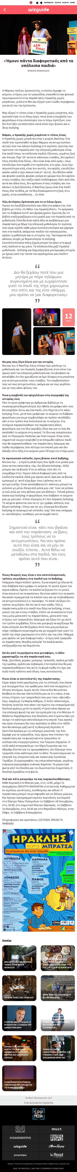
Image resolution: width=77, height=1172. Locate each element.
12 (68, 316)
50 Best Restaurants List (38, 1097)
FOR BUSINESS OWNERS (38, 1103)
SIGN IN (58, 2)
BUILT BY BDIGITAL (21, 1168)
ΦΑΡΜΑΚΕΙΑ (48, 2)
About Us (53, 1164)
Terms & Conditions (24, 1164)
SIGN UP (65, 2)
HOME (72, 2)
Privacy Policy (41, 1164)
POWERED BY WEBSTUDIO (52, 1168)
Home (10, 1164)
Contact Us (64, 1164)
